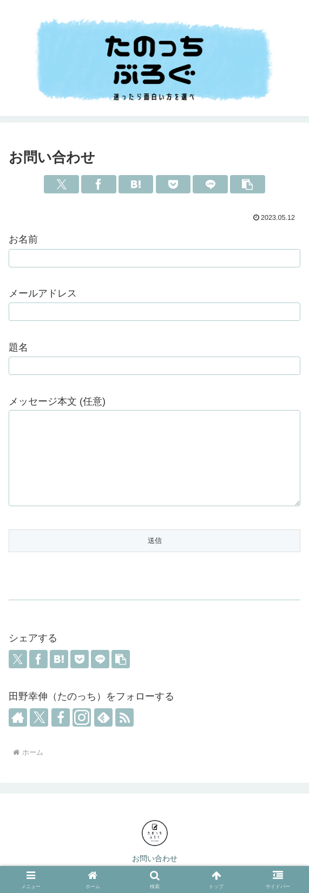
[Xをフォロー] (39, 717)
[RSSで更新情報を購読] (124, 717)
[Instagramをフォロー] (82, 717)
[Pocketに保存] (173, 184)
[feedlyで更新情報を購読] (103, 717)
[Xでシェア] (61, 184)
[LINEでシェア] (210, 184)
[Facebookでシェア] (98, 184)
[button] (247, 184)
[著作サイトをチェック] (18, 717)
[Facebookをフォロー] (60, 717)
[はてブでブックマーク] (136, 184)
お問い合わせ (154, 858)
